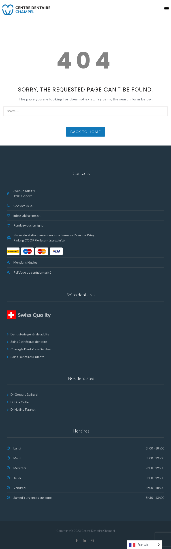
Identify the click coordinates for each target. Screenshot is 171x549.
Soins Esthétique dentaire (29, 341)
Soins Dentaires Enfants (27, 357)
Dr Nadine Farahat (23, 409)
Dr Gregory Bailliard (24, 394)
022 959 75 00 (23, 206)
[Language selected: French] (144, 544)
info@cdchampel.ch (27, 215)
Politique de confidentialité (32, 272)
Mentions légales (25, 262)
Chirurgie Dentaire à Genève (31, 349)
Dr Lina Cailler (20, 402)
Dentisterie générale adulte (30, 334)
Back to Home (85, 131)
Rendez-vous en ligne (28, 225)
